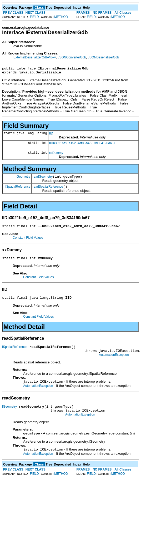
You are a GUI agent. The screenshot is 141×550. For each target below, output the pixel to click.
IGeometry (23, 179)
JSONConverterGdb (72, 57)
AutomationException (114, 362)
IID (51, 135)
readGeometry (43, 179)
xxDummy (56, 154)
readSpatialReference (48, 190)
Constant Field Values (28, 241)
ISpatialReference (17, 189)
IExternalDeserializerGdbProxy (34, 57)
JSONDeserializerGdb (103, 57)
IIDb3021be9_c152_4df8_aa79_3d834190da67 (82, 145)
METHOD (61, 17)
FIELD (34, 17)
